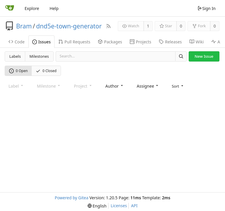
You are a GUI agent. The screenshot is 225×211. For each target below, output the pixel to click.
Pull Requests (74, 42)
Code (16, 42)
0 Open (18, 70)
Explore (32, 8)
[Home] (9, 8)
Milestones (39, 56)
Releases (170, 42)
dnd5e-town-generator (69, 26)
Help (54, 8)
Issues (41, 42)
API (134, 205)
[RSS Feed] (108, 26)
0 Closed (46, 70)
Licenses (119, 205)
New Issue (204, 56)
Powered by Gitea (71, 197)
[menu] (178, 86)
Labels (15, 56)
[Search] (180, 56)
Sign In (206, 8)
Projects (140, 42)
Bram (24, 26)
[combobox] (115, 86)
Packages (110, 42)
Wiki (197, 42)
